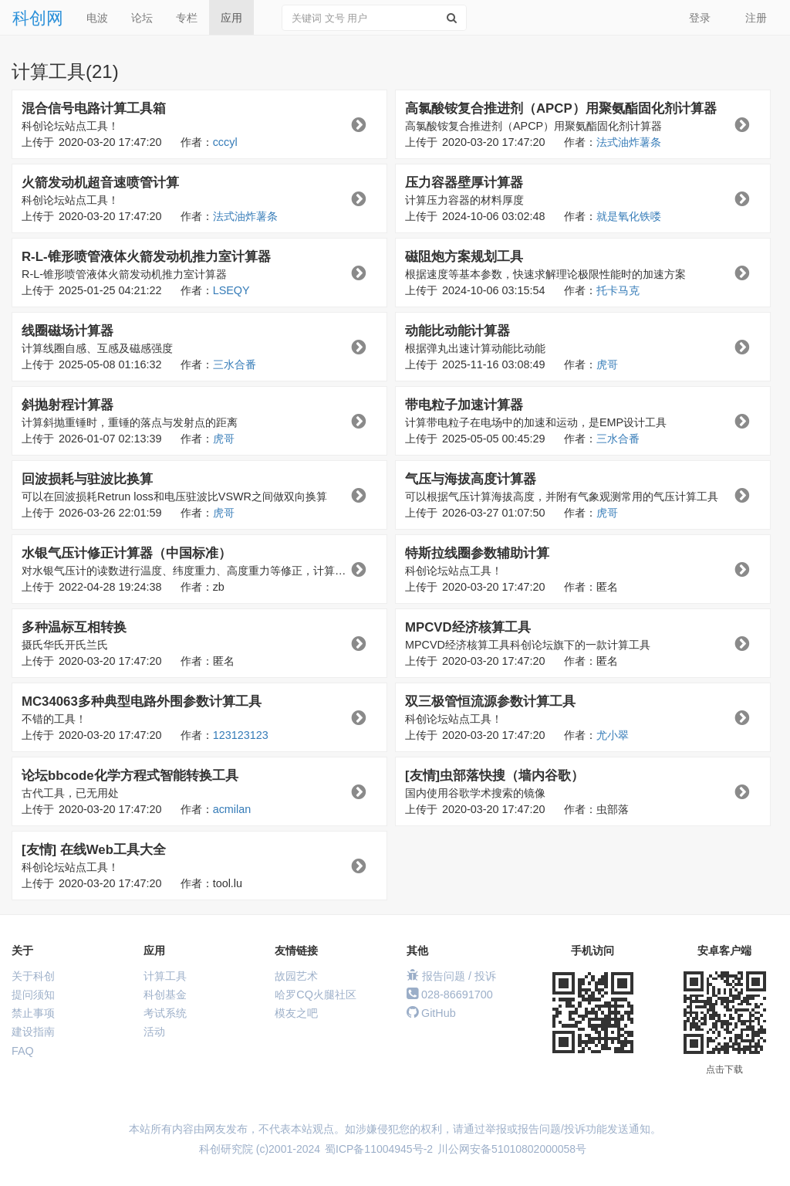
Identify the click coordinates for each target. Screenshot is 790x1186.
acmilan (232, 809)
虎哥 (607, 364)
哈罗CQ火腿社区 (315, 994)
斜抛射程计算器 (67, 405)
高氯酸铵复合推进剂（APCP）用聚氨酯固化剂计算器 (561, 108)
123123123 (240, 735)
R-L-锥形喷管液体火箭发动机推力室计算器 (146, 256)
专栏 (187, 18)
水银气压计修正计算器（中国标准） (126, 553)
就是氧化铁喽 (628, 216)
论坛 (142, 18)
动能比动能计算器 (457, 331)
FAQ (23, 1051)
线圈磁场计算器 (67, 331)
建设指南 (33, 1031)
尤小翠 (612, 735)
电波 (97, 18)
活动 (154, 1031)
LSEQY (231, 290)
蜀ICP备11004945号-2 (379, 1149)
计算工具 (165, 976)
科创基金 (165, 994)
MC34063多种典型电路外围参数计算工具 (142, 701)
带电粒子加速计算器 (464, 405)
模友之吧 (296, 1013)
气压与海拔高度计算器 (470, 479)
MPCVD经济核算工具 (468, 627)
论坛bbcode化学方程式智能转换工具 (130, 775)
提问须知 (33, 994)
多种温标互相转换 (74, 627)
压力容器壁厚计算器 (464, 182)
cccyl (225, 142)
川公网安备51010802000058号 (511, 1149)
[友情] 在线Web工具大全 (94, 849)
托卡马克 (618, 290)
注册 (756, 18)
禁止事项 (33, 1013)
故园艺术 (296, 976)
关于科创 (33, 976)
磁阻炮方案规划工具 (464, 256)
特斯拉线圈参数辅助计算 (477, 553)
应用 (231, 18)
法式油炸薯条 (628, 142)
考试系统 (165, 1013)
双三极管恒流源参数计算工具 (490, 701)
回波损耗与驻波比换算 (87, 479)
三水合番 (234, 364)
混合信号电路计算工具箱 (94, 108)
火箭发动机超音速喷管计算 (100, 182)
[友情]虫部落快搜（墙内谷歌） (494, 775)
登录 (700, 18)
